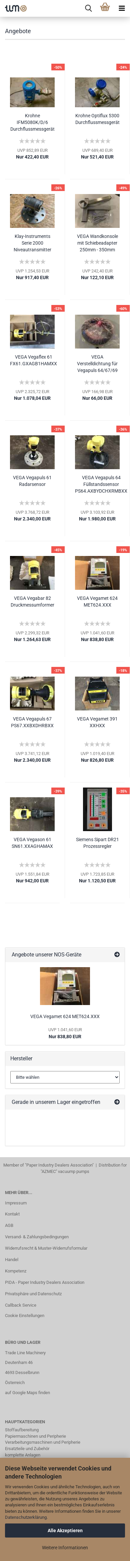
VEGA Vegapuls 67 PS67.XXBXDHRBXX (32, 722)
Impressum (16, 1202)
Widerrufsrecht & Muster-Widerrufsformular (46, 1248)
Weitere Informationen (65, 1547)
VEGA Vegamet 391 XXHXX (97, 722)
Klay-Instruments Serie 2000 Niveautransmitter (32, 243)
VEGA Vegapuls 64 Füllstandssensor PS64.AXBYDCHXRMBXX (101, 484)
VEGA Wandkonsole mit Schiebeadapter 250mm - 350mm (97, 243)
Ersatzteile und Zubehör (27, 1448)
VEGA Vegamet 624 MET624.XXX (97, 602)
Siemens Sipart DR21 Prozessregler (97, 843)
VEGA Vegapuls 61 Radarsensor (32, 481)
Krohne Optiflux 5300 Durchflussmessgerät (97, 119)
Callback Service (20, 1305)
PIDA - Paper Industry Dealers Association (44, 1282)
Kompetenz (15, 1270)
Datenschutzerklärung (26, 1517)
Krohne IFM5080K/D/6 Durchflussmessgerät (32, 122)
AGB (9, 1225)
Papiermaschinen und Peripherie (35, 1436)
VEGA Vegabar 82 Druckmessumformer (32, 602)
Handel (11, 1259)
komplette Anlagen (22, 1454)
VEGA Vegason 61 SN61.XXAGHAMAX (32, 843)
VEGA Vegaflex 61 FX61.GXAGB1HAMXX (33, 360)
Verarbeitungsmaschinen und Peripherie (42, 1442)
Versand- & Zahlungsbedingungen (37, 1236)
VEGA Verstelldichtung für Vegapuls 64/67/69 (97, 363)
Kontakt (12, 1213)
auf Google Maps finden (27, 1392)
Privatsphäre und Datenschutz (33, 1293)
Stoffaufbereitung (22, 1429)
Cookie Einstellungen (24, 1315)
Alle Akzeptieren (65, 1530)
